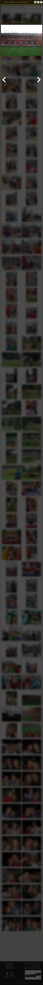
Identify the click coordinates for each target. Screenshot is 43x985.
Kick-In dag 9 (24, 2)
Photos (6, 2)
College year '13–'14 (14, 2)
